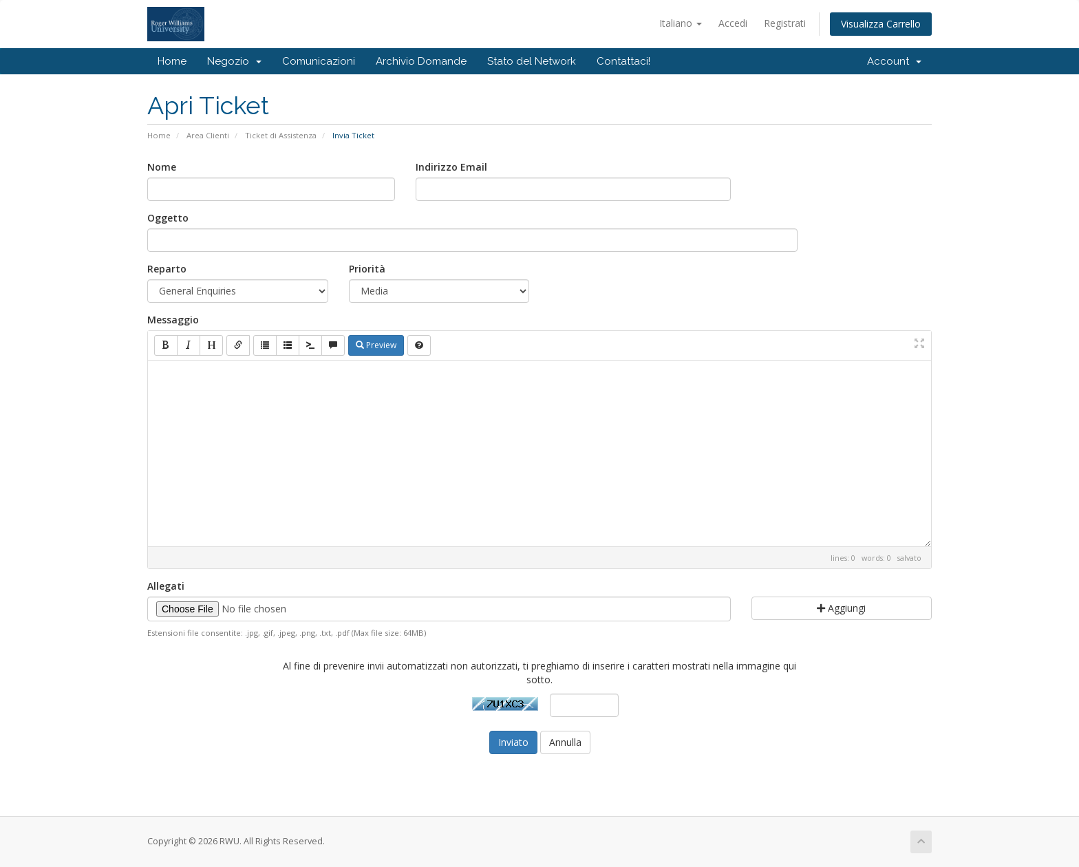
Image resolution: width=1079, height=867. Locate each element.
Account (894, 61)
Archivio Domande (421, 61)
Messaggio (173, 319)
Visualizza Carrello (881, 23)
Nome (161, 166)
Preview (376, 345)
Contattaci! (623, 61)
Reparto (166, 268)
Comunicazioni (318, 61)
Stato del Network (531, 61)
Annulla (565, 742)
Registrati (785, 23)
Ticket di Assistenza (281, 135)
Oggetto (168, 217)
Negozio (234, 61)
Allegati (165, 585)
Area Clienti (207, 135)
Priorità (367, 268)
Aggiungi (841, 607)
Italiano (680, 23)
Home (172, 61)
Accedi (732, 23)
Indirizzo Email (451, 166)
